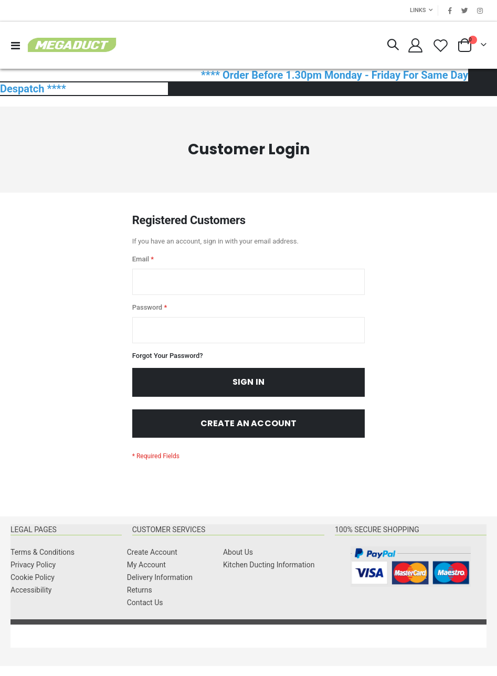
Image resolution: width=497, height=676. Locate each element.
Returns (139, 600)
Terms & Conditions (42, 562)
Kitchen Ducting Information (268, 575)
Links (418, 10)
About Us (238, 562)
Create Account (152, 562)
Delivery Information (160, 587)
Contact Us (145, 612)
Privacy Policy (33, 575)
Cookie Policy (32, 587)
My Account (146, 575)
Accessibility (30, 600)
